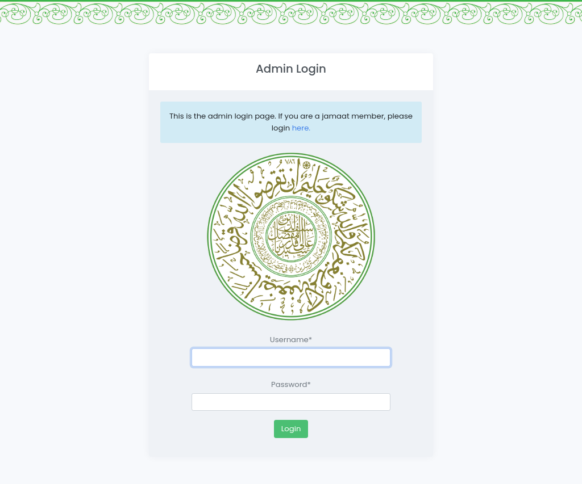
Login (291, 428)
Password (291, 384)
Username (291, 339)
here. (301, 128)
